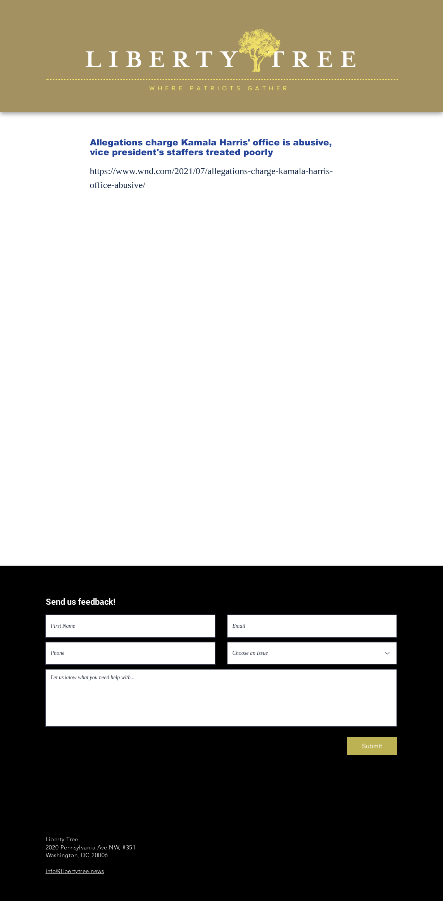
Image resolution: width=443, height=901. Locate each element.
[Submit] (372, 746)
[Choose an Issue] (312, 653)
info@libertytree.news (75, 871)
